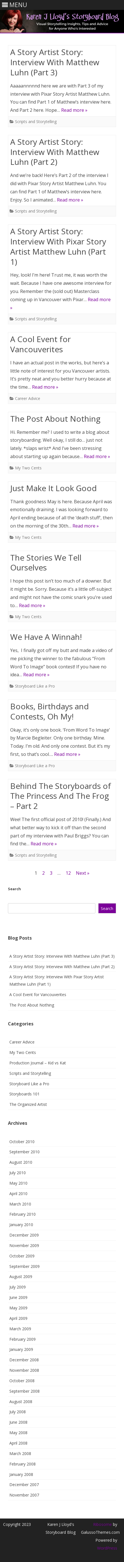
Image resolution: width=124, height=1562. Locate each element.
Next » (82, 873)
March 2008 (20, 1453)
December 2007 (24, 1484)
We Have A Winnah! (46, 636)
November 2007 (24, 1495)
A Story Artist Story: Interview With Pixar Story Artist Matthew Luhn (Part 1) (58, 246)
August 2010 (20, 1162)
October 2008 (22, 1380)
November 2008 (24, 1370)
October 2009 (22, 1256)
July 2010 (17, 1172)
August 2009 (20, 1276)
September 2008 (24, 1391)
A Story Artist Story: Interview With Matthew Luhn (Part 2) (54, 151)
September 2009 (24, 1266)
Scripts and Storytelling (36, 121)
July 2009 (17, 1287)
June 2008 (18, 1422)
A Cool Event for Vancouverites (40, 344)
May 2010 (18, 1183)
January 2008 (21, 1474)
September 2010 (24, 1151)
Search (14, 888)
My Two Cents (28, 468)
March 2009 (20, 1328)
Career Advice (27, 398)
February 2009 (22, 1339)
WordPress (107, 1548)
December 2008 (24, 1359)
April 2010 (18, 1193)
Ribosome (102, 1524)
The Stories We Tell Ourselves (46, 562)
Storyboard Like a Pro (35, 686)
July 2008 (17, 1411)
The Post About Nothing (55, 418)
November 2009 (24, 1245)
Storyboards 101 (24, 1094)
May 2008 (18, 1432)
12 (68, 873)
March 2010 (20, 1204)
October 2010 (22, 1141)
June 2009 (18, 1297)
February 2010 (22, 1214)
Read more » (74, 110)
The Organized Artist (28, 1104)
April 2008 (18, 1443)
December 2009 (24, 1235)
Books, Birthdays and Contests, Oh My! (49, 711)
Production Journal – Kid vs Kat (37, 1063)
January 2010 (21, 1224)
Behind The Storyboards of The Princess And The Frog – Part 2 (60, 795)
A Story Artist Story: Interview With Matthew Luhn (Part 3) (54, 62)
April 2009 (18, 1318)
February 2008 (22, 1464)
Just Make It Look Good (53, 488)
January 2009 (21, 1349)
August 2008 (20, 1401)
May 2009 (18, 1308)
